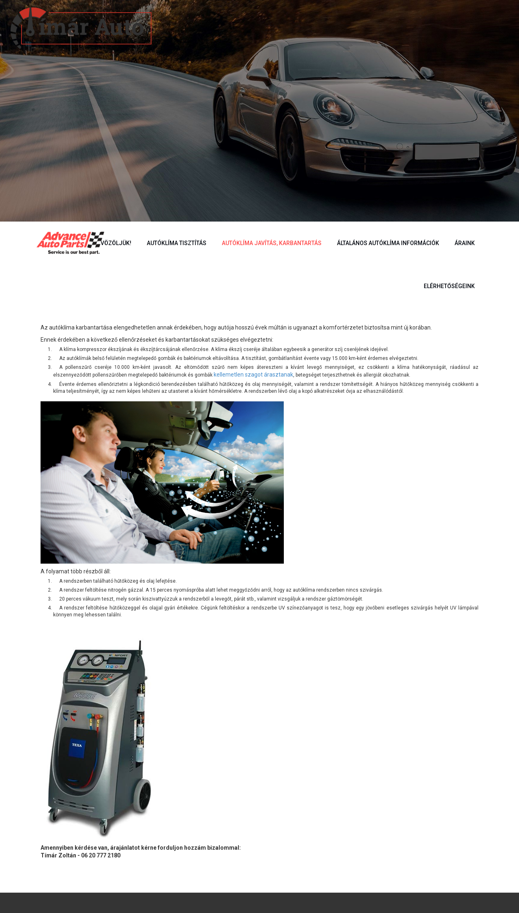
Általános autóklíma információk (388, 243)
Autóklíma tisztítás (176, 243)
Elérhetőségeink (449, 286)
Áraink (465, 243)
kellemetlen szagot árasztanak (253, 374)
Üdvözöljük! (112, 243)
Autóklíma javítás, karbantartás (272, 243)
